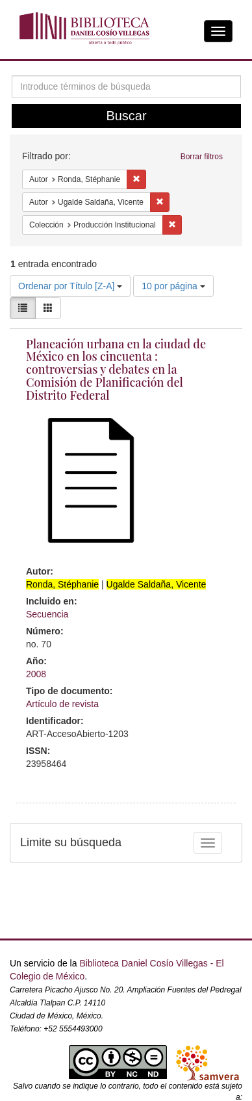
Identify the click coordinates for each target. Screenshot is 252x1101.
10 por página (173, 286)
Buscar (126, 116)
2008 (36, 674)
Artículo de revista (62, 704)
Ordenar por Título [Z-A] (70, 286)
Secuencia (47, 614)
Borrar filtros (202, 156)
